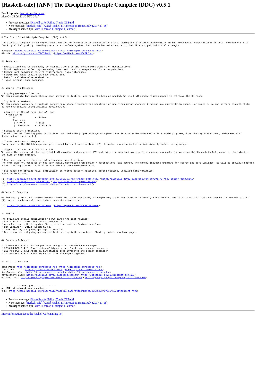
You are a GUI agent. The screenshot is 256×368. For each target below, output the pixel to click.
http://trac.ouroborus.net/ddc (46, 319)
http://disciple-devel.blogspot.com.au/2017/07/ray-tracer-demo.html (52, 207)
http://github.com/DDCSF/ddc (44, 316)
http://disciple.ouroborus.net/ (36, 53)
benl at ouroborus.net (32, 13)
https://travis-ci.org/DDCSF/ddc (28, 210)
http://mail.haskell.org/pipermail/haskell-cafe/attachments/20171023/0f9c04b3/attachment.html (73, 342)
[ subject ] (59, 28)
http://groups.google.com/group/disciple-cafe (51, 326)
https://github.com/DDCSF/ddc (31, 57)
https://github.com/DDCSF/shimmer (29, 239)
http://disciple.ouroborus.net (37, 313)
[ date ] (38, 28)
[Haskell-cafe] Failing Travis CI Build (52, 22)
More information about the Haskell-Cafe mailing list (31, 364)
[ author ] (71, 28)
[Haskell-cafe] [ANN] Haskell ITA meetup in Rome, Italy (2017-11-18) (66, 25)
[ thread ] (47, 28)
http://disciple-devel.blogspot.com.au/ (52, 322)
